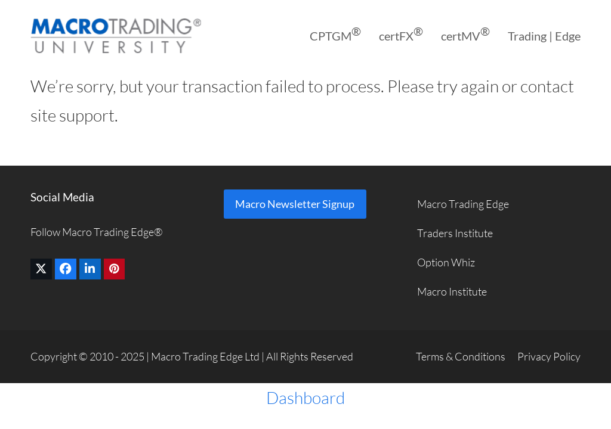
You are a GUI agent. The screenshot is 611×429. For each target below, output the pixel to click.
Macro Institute (452, 291)
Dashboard (305, 397)
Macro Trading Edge (463, 203)
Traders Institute (455, 233)
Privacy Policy (549, 356)
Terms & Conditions (460, 356)
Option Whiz (446, 262)
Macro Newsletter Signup (294, 203)
